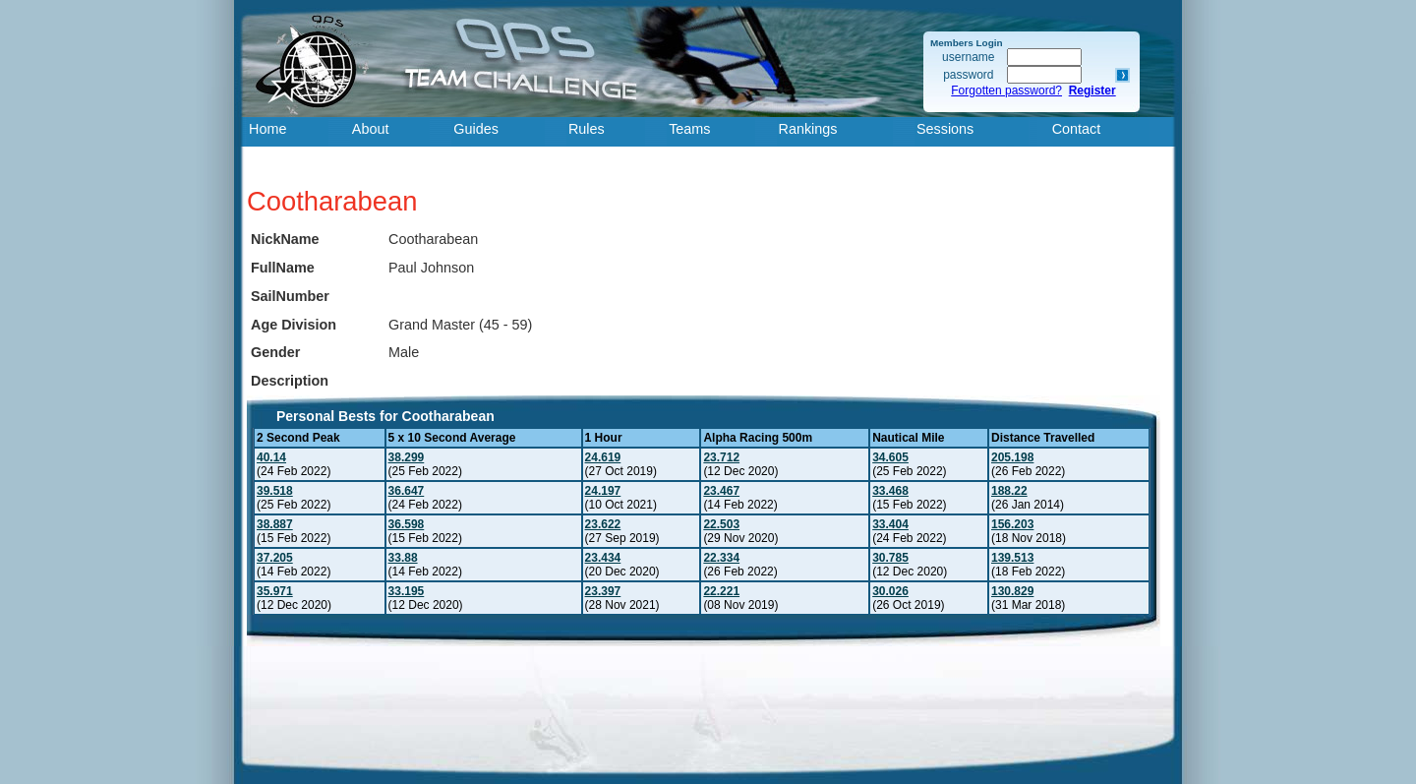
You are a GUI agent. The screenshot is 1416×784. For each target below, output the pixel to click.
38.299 (406, 457)
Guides (476, 129)
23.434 (603, 558)
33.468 (890, 491)
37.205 (275, 558)
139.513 (1012, 558)
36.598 (406, 524)
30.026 (890, 591)
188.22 (1009, 491)
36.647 (406, 491)
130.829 (1012, 591)
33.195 (406, 591)
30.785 (890, 558)
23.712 (721, 457)
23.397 (603, 591)
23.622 (603, 524)
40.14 (271, 457)
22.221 (721, 591)
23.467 (721, 491)
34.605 (890, 457)
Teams (689, 129)
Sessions (945, 129)
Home (267, 129)
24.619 (603, 457)
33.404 (890, 524)
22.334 (721, 558)
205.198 (1012, 457)
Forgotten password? (1006, 90)
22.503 (721, 524)
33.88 (403, 558)
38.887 (275, 524)
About (370, 129)
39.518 (275, 491)
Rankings (808, 129)
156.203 (1012, 524)
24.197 (603, 491)
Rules (586, 129)
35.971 (275, 591)
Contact (1076, 129)
